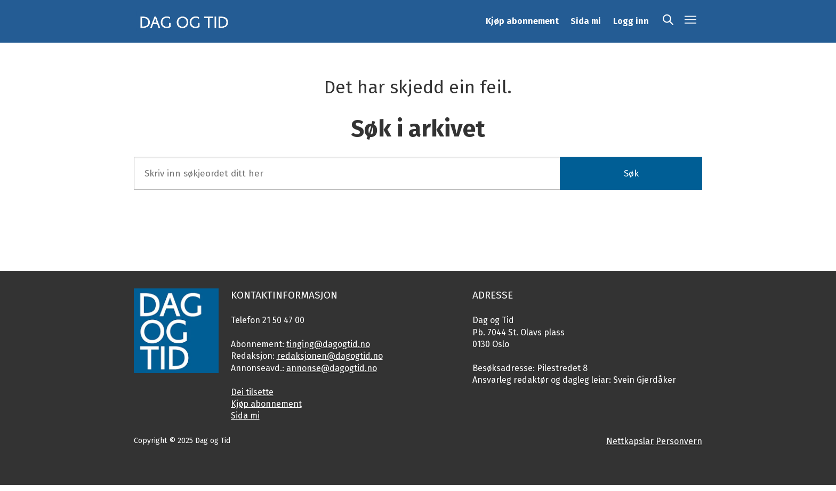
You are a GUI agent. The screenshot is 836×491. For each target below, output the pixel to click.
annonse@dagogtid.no (331, 368)
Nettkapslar (630, 441)
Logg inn (631, 21)
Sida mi (585, 21)
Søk (631, 173)
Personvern (679, 441)
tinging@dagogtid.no (328, 344)
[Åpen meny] (690, 21)
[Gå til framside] (184, 21)
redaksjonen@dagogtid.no (330, 356)
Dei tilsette (252, 392)
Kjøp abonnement (522, 21)
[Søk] (668, 21)
